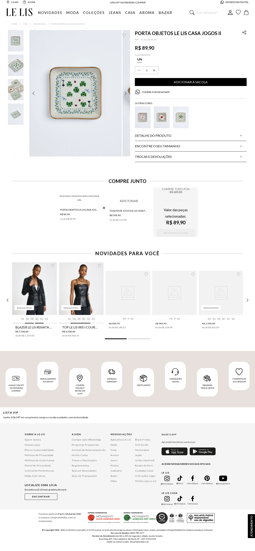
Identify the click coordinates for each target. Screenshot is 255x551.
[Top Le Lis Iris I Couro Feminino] (81, 305)
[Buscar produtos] (192, 12)
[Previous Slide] (7, 305)
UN (79, 205)
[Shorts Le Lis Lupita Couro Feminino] (221, 305)
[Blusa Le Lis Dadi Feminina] (128, 305)
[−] (139, 70)
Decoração (39, 24)
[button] (79, 98)
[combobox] (209, 12)
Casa (25, 24)
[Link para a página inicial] (14, 23)
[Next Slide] (247, 305)
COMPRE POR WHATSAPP (156, 92)
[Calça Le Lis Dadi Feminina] (174, 305)
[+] (154, 70)
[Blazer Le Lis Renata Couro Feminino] (34, 305)
